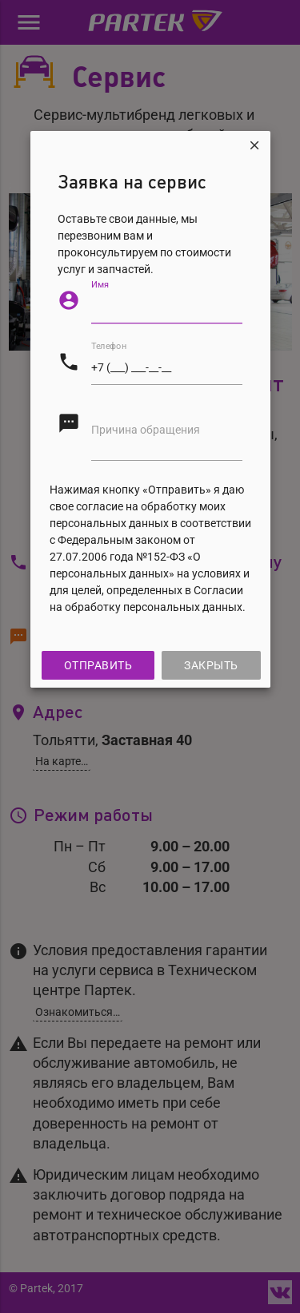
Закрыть (211, 665)
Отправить (98, 665)
